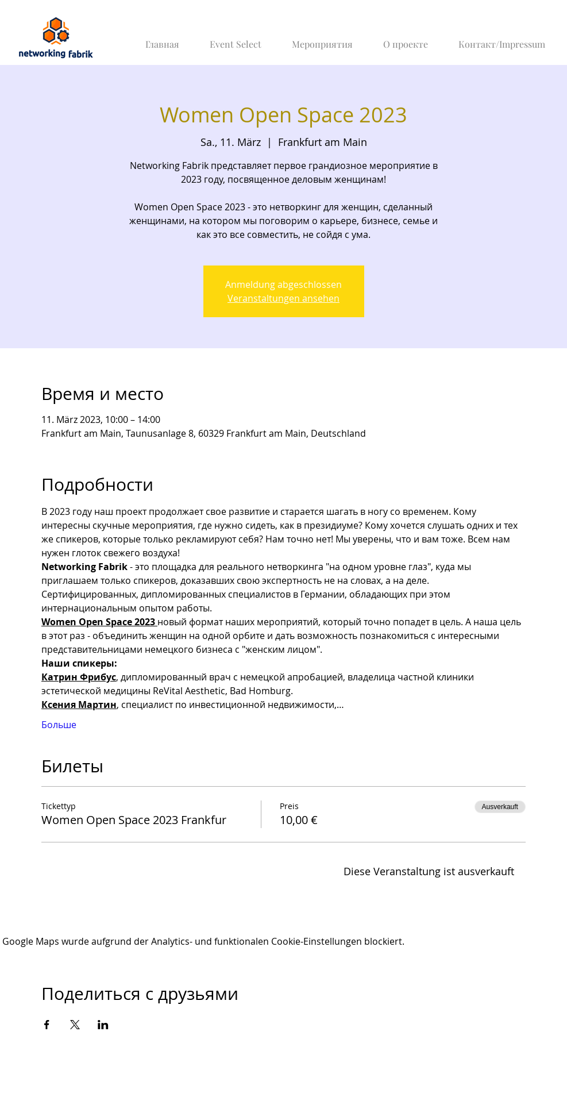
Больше (58, 724)
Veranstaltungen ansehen (283, 298)
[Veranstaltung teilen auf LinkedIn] (103, 1024)
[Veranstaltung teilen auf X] (75, 1024)
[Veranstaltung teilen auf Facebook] (46, 1024)
